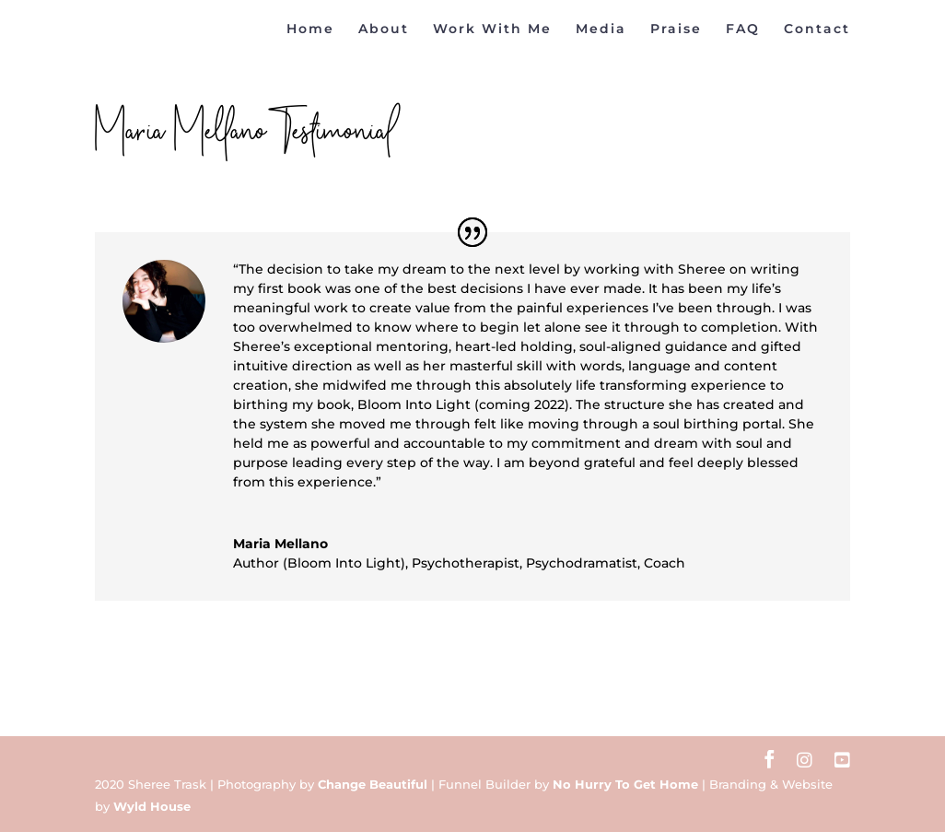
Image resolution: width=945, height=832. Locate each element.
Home (310, 29)
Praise (676, 29)
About (383, 29)
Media (601, 29)
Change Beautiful (372, 784)
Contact (817, 29)
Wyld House (152, 806)
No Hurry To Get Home (625, 784)
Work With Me (492, 29)
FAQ (743, 29)
